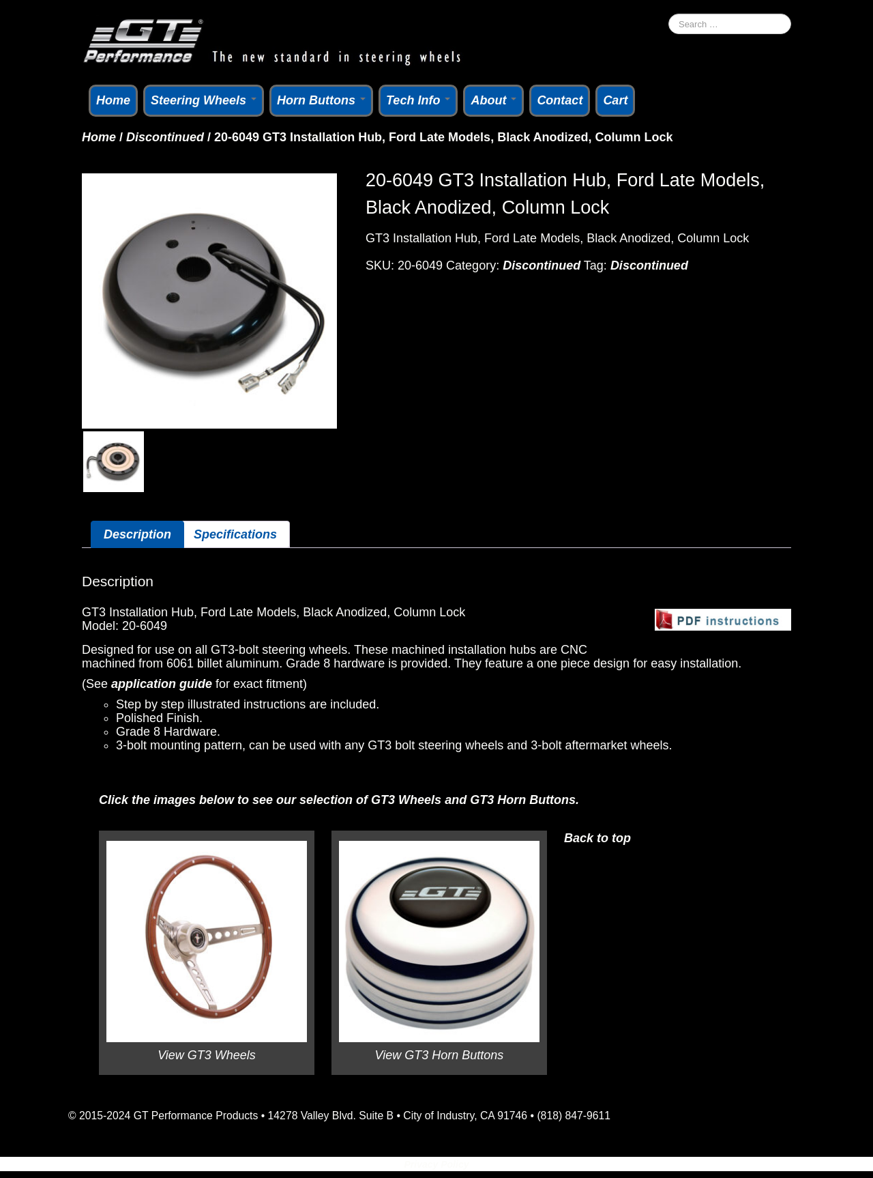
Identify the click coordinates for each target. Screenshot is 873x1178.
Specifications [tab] (235, 534)
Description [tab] (137, 534)
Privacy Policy (436, 1164)
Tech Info (418, 100)
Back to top (597, 838)
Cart (615, 100)
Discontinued (165, 137)
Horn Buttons (321, 100)
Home (113, 100)
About (493, 100)
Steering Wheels (203, 100)
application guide (161, 684)
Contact (559, 100)
